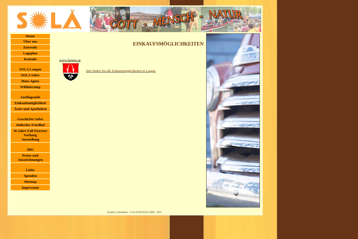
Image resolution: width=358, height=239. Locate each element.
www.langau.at (70, 60)
